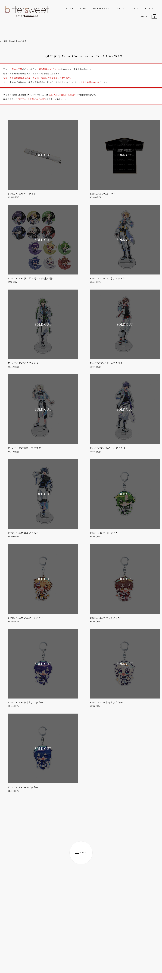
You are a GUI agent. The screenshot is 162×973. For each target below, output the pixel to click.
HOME (69, 8)
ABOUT (121, 8)
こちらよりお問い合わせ (87, 82)
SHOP (135, 8)
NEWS (83, 8)
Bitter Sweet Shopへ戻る (15, 40)
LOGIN (144, 16)
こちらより (66, 69)
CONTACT (151, 8)
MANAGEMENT (102, 8)
